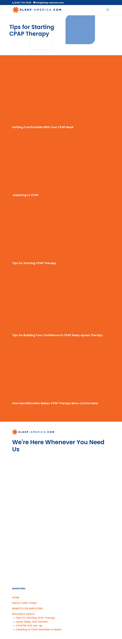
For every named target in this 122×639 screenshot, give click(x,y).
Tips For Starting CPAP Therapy (35, 617)
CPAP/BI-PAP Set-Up (29, 625)
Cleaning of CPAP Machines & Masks (39, 629)
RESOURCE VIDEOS (23, 614)
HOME (15, 597)
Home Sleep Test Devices (32, 621)
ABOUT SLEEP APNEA (24, 603)
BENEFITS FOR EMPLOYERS (27, 608)
